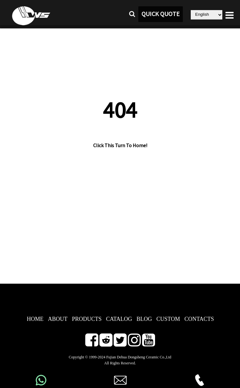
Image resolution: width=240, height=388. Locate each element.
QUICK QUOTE (160, 14)
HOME (35, 319)
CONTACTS (199, 319)
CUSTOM (168, 319)
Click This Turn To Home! (120, 145)
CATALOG (119, 319)
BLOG (144, 319)
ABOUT (58, 319)
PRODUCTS (87, 319)
